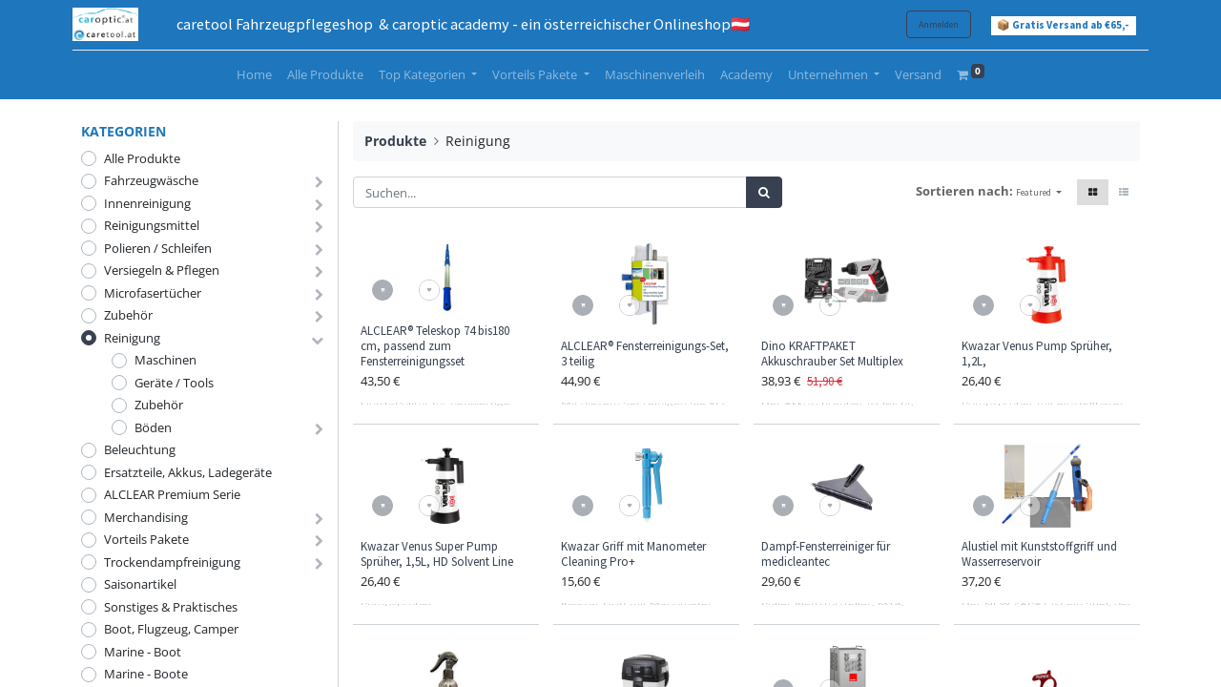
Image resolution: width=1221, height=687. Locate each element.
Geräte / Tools (174, 382)
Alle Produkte (142, 158)
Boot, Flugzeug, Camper (171, 628)
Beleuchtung (140, 449)
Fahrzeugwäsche (151, 180)
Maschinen (166, 359)
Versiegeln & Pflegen (161, 270)
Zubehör (128, 314)
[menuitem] (254, 75)
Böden (153, 427)
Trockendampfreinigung (172, 562)
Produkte (395, 141)
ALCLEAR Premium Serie (172, 494)
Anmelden (930, 24)
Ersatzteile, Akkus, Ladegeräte (188, 472)
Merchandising (146, 517)
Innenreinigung (147, 203)
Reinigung (132, 337)
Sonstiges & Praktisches (171, 606)
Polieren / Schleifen (158, 248)
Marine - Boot (142, 651)
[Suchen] (764, 193)
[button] (1039, 192)
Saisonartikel (140, 584)
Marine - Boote (146, 673)
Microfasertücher (152, 293)
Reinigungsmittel (151, 225)
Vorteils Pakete (146, 539)
